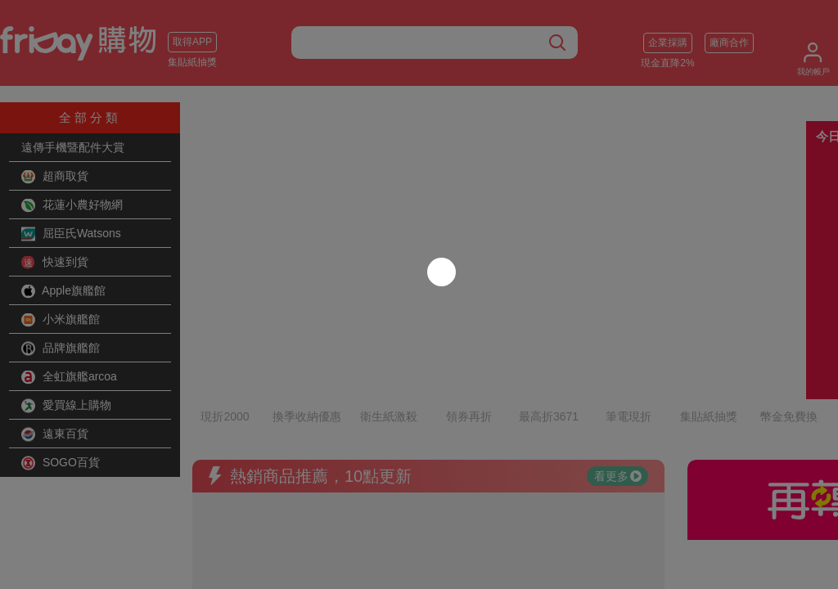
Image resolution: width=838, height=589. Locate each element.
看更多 (618, 404)
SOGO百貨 (60, 463)
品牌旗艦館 (60, 348)
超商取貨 (54, 176)
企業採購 (667, 42)
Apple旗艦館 (63, 291)
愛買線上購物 (66, 405)
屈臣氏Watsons (71, 234)
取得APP (192, 41)
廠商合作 (729, 42)
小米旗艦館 (60, 319)
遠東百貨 (54, 434)
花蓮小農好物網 (72, 205)
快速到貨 (54, 262)
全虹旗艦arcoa (69, 377)
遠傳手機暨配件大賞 (72, 147)
